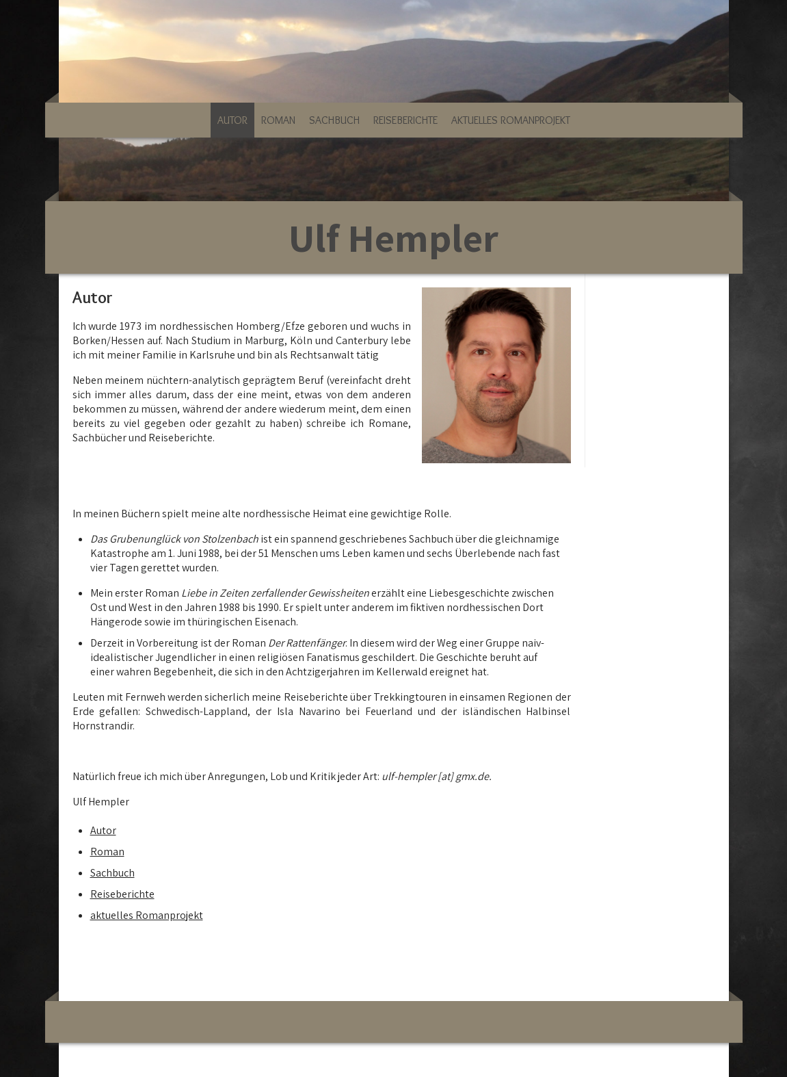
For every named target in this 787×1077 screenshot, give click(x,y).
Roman (278, 120)
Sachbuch (334, 120)
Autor (232, 120)
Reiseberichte (405, 120)
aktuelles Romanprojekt (510, 120)
